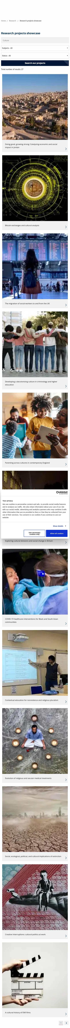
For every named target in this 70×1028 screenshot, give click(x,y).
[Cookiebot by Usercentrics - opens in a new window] (57, 492)
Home (3, 21)
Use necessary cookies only (34, 533)
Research (12, 21)
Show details (58, 526)
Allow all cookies (56, 533)
